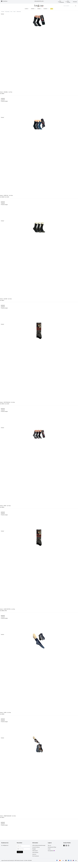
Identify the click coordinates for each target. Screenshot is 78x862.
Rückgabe (34, 848)
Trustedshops (4, 1)
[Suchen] (69, 6)
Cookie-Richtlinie (35, 852)
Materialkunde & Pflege (52, 847)
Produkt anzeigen (4, 101)
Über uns (49, 845)
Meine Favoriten (68, 2)
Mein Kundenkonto (61, 2)
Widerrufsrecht (35, 850)
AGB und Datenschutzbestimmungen (38, 845)
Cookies (49, 848)
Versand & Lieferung (35, 847)
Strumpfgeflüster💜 (51, 850)
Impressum (34, 854)
